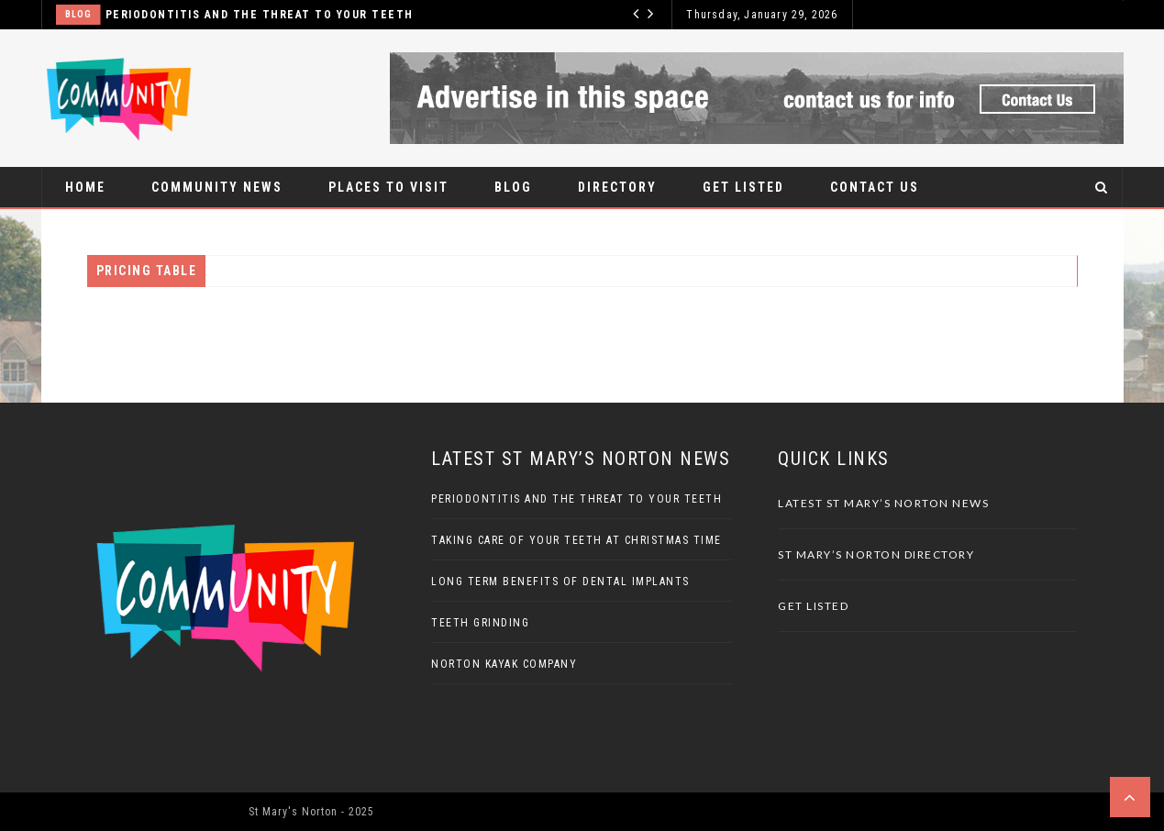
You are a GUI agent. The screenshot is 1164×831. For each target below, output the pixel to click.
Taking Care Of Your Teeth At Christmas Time (576, 540)
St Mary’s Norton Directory (876, 554)
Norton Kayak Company (504, 664)
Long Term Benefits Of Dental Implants (560, 581)
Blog (78, 14)
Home (85, 187)
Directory (617, 187)
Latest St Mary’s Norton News (883, 503)
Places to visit (388, 187)
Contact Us (874, 187)
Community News (217, 187)
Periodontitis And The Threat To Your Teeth (259, 14)
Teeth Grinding (480, 622)
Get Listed (743, 187)
